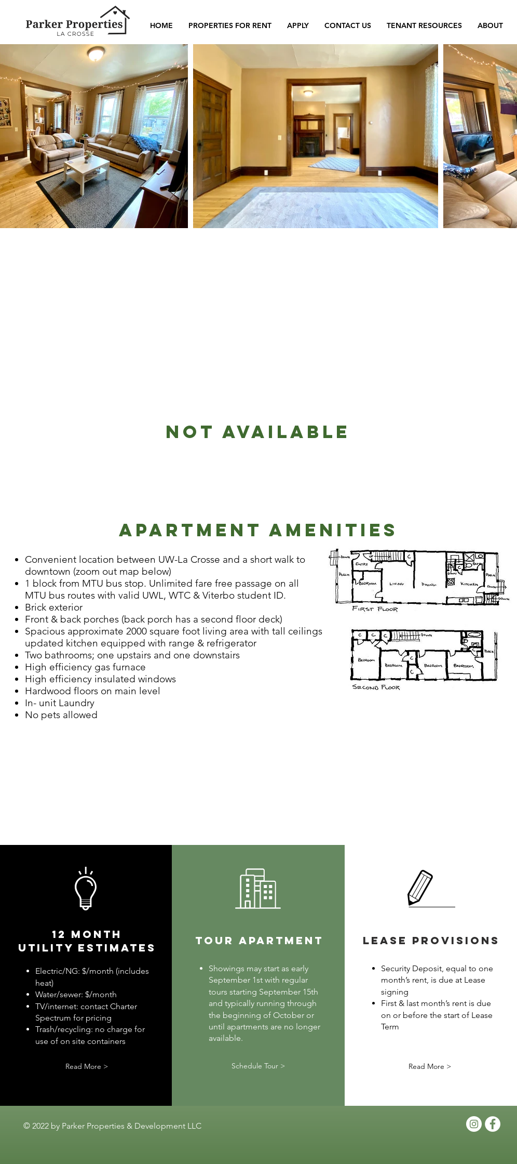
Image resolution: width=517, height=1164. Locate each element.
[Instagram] (474, 1124)
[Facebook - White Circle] (492, 1124)
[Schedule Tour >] (257, 1066)
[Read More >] (86, 1066)
